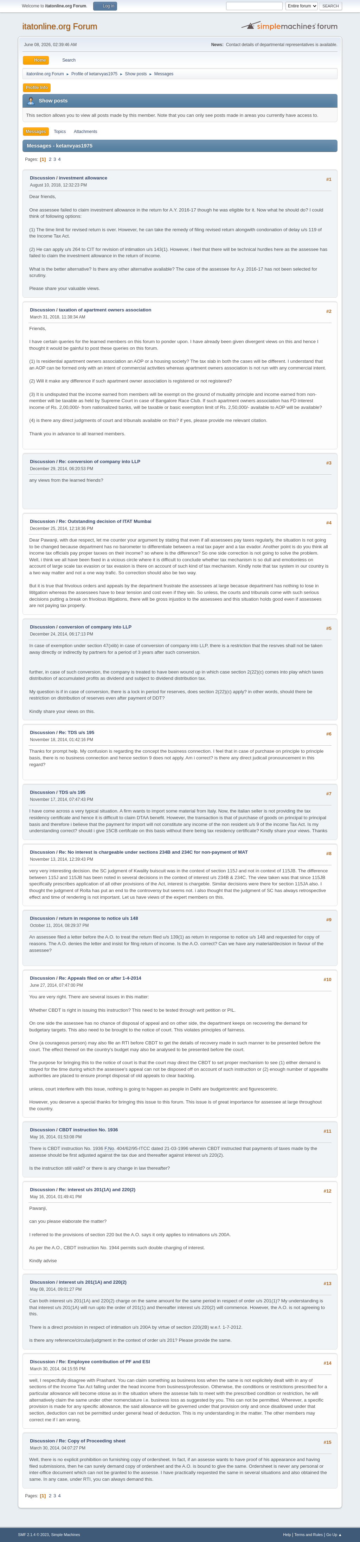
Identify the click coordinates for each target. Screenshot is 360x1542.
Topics (60, 131)
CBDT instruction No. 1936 (88, 1129)
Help (287, 1534)
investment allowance (83, 178)
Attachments (85, 131)
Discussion (42, 178)
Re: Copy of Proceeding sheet (92, 1440)
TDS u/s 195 (72, 792)
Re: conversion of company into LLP (99, 461)
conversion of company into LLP (95, 627)
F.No (109, 1148)
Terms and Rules (308, 1534)
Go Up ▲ (334, 1534)
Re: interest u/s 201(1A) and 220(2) (97, 1189)
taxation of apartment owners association (105, 309)
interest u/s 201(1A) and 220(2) (93, 1282)
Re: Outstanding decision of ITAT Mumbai (105, 521)
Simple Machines (65, 1534)
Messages (36, 131)
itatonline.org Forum (59, 26)
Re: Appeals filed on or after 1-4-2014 (100, 978)
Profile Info (37, 87)
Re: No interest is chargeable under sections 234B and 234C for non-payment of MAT (153, 852)
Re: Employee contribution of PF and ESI (104, 1361)
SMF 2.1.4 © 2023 (33, 1534)
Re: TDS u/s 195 (76, 732)
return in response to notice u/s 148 (98, 918)
